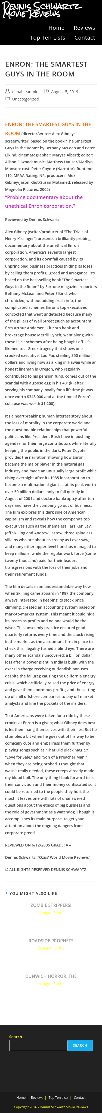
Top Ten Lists (48, 37)
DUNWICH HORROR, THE (51, 976)
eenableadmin (25, 91)
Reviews (84, 27)
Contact (85, 37)
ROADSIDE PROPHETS (51, 941)
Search (15, 1036)
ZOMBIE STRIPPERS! (50, 905)
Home (56, 27)
